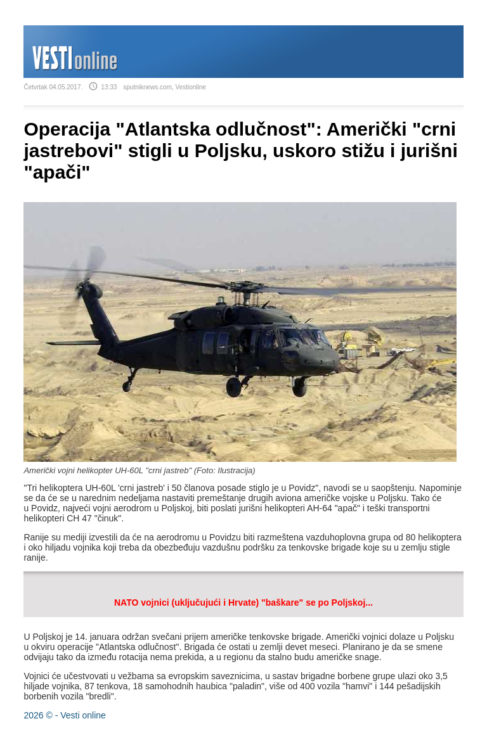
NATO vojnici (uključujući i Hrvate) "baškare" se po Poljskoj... (243, 602)
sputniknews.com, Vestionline (164, 87)
